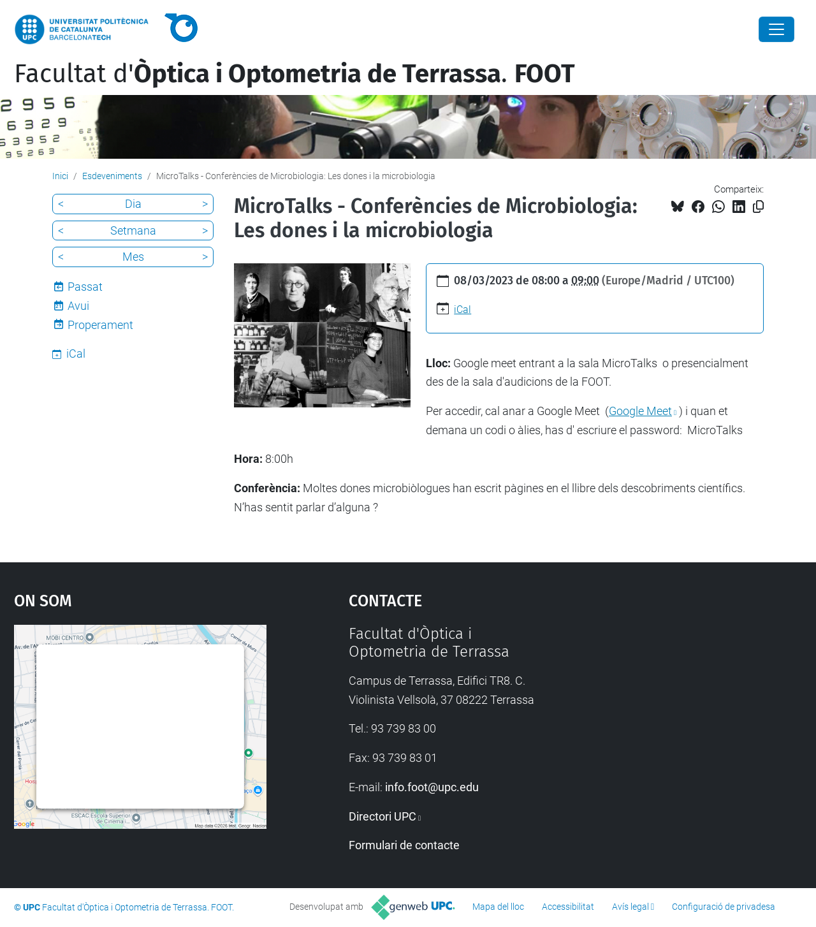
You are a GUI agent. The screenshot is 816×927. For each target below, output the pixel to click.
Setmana (133, 230)
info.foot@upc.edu (432, 787)
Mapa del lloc (498, 906)
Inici (60, 176)
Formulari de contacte (404, 845)
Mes (133, 256)
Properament (100, 325)
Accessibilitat (568, 906)
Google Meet (640, 411)
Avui (78, 305)
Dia (133, 203)
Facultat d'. (294, 74)
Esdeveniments (112, 176)
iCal (462, 309)
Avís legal (630, 906)
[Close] (776, 29)
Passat (85, 286)
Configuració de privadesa (723, 906)
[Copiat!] (758, 207)
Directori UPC (382, 816)
